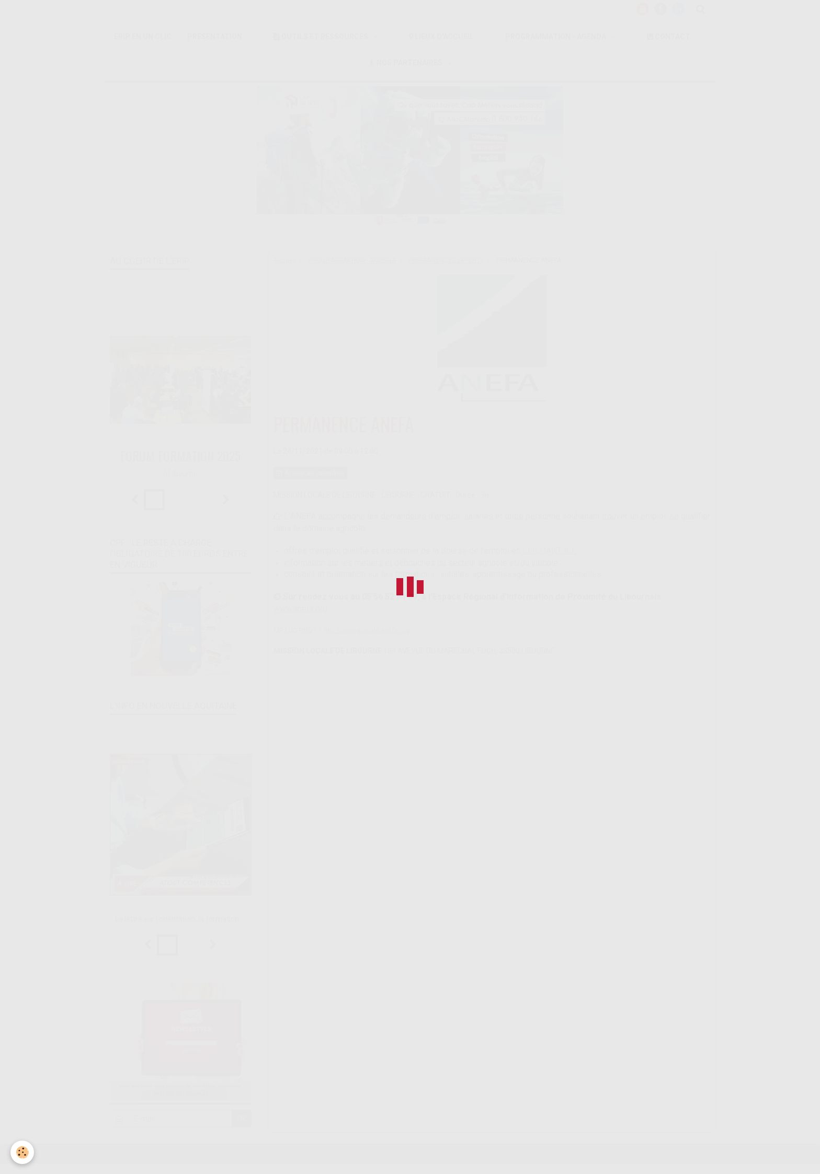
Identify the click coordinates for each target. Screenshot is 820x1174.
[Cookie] (22, 1152)
